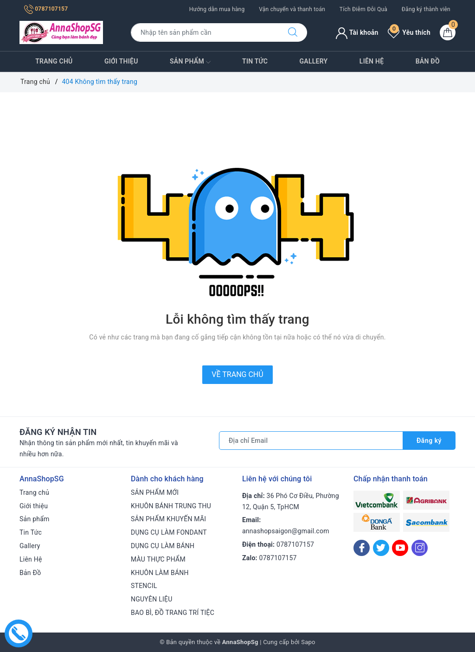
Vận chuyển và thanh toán (292, 9)
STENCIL (144, 585)
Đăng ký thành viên (426, 9)
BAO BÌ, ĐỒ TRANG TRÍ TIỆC (172, 612)
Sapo (308, 642)
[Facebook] (361, 548)
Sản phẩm (190, 62)
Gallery (314, 61)
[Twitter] (381, 548)
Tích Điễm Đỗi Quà (363, 9)
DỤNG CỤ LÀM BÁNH (162, 546)
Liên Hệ (371, 61)
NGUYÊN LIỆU (152, 599)
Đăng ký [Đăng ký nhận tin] (429, 440)
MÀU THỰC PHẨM (158, 559)
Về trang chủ (237, 374)
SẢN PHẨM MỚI (155, 492)
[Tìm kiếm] (292, 32)
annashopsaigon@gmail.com (285, 531)
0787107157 (46, 9)
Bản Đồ (428, 61)
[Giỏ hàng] (448, 32)
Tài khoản (357, 32)
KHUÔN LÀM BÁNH (160, 572)
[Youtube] (400, 548)
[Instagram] (419, 548)
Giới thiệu (121, 61)
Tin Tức (255, 61)
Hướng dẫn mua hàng (217, 9)
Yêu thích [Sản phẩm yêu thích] (409, 32)
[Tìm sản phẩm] (205, 32)
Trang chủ (53, 61)
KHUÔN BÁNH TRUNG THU (171, 506)
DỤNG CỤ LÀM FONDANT (169, 532)
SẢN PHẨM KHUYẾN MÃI (168, 519)
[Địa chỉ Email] (311, 440)
